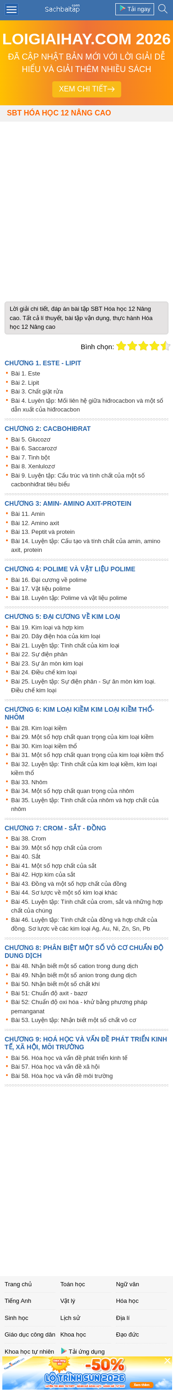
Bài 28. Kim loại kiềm (39, 728)
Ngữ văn (127, 1284)
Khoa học (73, 1334)
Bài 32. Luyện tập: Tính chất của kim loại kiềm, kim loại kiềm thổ (84, 769)
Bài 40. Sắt (25, 856)
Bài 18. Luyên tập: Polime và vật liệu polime (69, 597)
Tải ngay (134, 8)
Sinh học (16, 1317)
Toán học (72, 1284)
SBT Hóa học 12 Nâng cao (59, 113)
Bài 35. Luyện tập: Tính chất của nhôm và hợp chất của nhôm (85, 805)
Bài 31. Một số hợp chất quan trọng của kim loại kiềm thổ (87, 754)
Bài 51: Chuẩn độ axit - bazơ (49, 993)
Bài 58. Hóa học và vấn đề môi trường (62, 1075)
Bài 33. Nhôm (29, 782)
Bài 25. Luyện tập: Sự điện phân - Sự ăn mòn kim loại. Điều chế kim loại (83, 686)
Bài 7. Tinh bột (30, 457)
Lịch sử (70, 1317)
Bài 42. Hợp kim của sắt (43, 874)
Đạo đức (127, 1334)
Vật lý (67, 1300)
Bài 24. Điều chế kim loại (44, 672)
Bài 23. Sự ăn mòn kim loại (47, 663)
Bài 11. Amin (28, 513)
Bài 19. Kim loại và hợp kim (47, 627)
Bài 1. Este (25, 373)
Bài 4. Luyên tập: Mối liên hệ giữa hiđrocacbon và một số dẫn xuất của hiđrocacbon (87, 405)
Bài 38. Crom (28, 838)
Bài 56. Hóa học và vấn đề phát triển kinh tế (69, 1057)
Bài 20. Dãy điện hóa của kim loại (55, 636)
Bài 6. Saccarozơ (34, 448)
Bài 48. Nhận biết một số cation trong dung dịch (74, 965)
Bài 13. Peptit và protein (43, 531)
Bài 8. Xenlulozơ (33, 466)
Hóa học (127, 1300)
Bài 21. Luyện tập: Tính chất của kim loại (65, 645)
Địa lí (123, 1317)
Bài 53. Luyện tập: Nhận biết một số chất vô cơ (73, 1020)
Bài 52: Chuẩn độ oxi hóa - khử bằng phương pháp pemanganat (79, 1007)
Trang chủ (18, 1284)
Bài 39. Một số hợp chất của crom (56, 847)
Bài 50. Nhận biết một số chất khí (55, 983)
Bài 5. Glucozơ (30, 439)
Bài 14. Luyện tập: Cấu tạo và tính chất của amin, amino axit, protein (85, 546)
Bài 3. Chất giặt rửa (37, 391)
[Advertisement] (86, 208)
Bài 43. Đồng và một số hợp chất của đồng (68, 883)
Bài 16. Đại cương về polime (49, 579)
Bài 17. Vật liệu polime (41, 588)
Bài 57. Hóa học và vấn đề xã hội (55, 1066)
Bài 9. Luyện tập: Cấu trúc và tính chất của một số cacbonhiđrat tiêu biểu (78, 480)
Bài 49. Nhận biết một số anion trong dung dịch (74, 975)
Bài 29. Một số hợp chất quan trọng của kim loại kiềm (82, 736)
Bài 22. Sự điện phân (39, 654)
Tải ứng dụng (82, 1351)
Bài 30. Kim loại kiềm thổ (44, 746)
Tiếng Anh (18, 1300)
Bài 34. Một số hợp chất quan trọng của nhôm (72, 790)
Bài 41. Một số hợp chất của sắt (53, 865)
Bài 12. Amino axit (35, 523)
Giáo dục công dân (30, 1334)
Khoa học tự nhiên (29, 1351)
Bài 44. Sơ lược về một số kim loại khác (64, 892)
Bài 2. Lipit (25, 382)
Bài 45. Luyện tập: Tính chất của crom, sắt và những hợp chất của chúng (87, 906)
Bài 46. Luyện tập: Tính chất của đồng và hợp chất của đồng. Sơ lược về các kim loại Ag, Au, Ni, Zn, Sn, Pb (84, 924)
